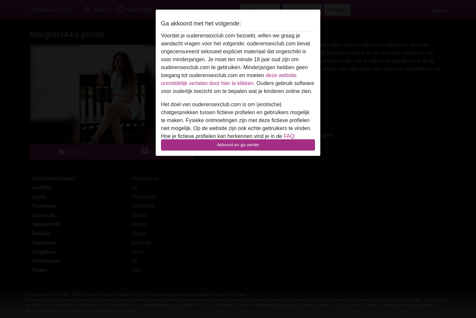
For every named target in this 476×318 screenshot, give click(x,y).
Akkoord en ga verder (238, 144)
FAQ (289, 136)
